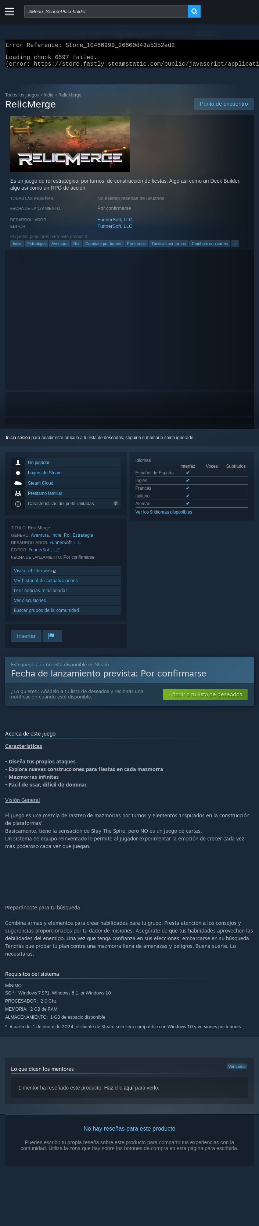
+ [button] (235, 248)
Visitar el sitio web (36, 575)
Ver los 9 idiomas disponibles (164, 516)
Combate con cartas (210, 248)
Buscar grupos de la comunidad (46, 614)
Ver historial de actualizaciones (46, 585)
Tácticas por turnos (168, 248)
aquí (128, 1092)
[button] (205, 699)
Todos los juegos (22, 99)
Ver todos (236, 1071)
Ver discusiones (30, 604)
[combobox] (106, 11)
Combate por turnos (103, 248)
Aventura (59, 248)
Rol (76, 248)
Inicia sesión (18, 442)
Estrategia (36, 248)
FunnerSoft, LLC (114, 224)
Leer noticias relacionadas (41, 595)
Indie (49, 99)
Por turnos (136, 248)
